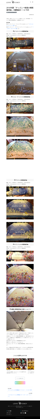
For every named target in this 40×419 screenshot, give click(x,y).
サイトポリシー (9, 414)
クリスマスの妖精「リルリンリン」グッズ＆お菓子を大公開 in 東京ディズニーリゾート (16, 372)
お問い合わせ (9, 412)
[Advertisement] (20, 169)
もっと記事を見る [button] (20, 378)
